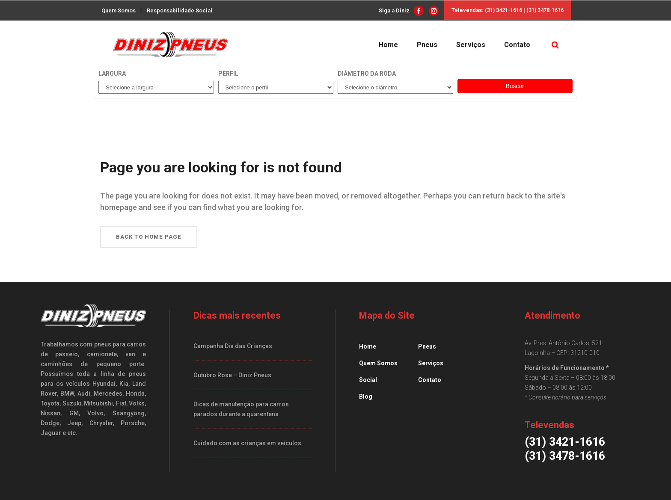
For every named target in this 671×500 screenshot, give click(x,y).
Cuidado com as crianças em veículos (247, 443)
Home (367, 346)
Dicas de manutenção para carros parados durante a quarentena (241, 409)
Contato (429, 379)
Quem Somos (118, 10)
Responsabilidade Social (179, 10)
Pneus (427, 346)
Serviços (430, 363)
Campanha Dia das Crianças (232, 346)
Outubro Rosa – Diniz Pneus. (233, 375)
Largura (112, 73)
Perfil (228, 73)
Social (368, 379)
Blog (365, 396)
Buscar (514, 86)
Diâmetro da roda (367, 73)
